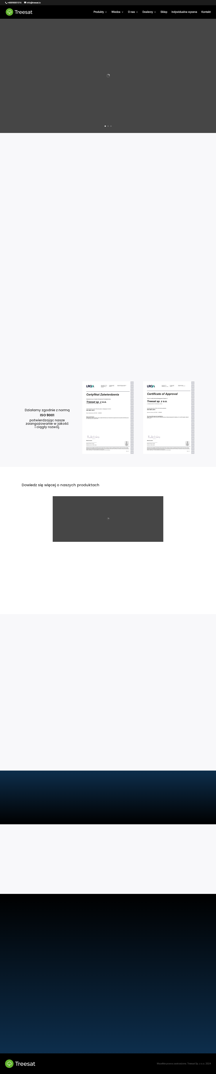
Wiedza (115, 12)
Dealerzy (147, 12)
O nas (131, 12)
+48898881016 (14, 3)
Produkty (98, 12)
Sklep (163, 12)
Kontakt (206, 12)
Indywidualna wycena (184, 12)
